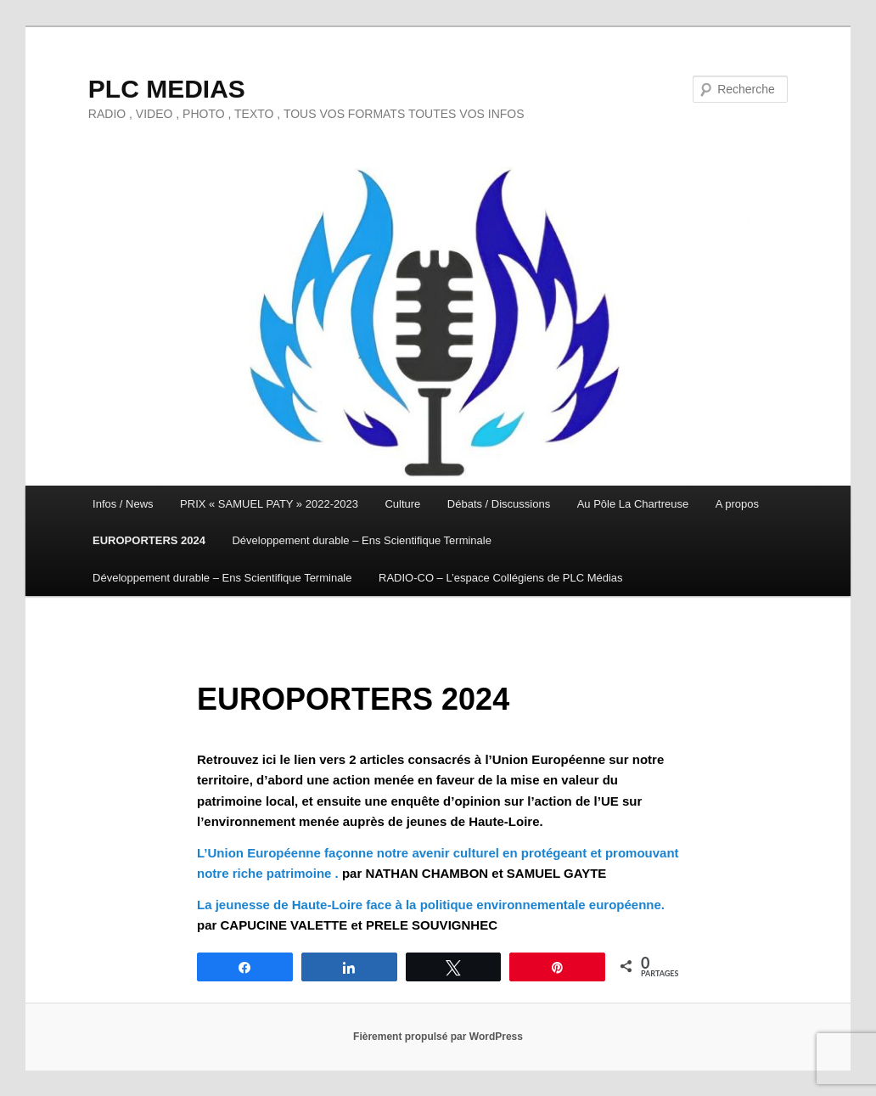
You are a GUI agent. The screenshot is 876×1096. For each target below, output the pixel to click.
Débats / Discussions (498, 503)
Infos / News (123, 503)
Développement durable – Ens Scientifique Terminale (361, 540)
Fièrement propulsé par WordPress (438, 1037)
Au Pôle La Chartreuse (633, 503)
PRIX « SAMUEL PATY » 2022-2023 (269, 503)
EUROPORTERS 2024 (149, 540)
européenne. (625, 904)
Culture (402, 503)
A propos (737, 503)
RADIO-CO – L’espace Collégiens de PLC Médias (501, 577)
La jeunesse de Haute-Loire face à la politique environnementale (391, 904)
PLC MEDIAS (166, 89)
